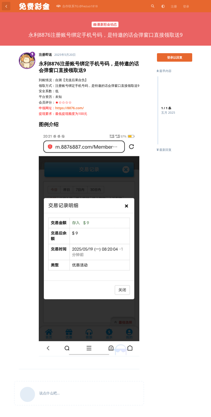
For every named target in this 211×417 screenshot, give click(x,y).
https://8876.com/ (69, 108)
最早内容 (164, 71)
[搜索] (152, 6)
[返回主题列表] (6, 6)
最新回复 (164, 150)
